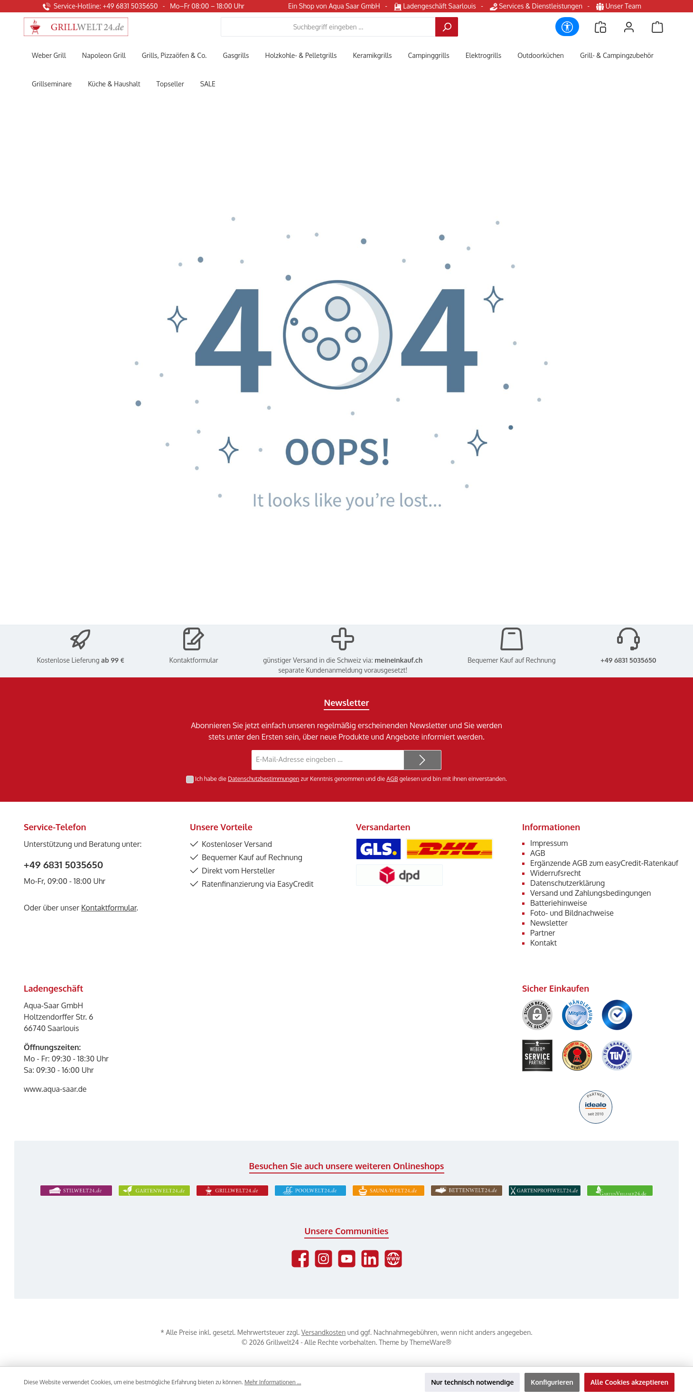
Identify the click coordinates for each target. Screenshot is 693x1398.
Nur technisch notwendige (472, 1382)
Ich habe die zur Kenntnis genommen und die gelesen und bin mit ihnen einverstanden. (351, 778)
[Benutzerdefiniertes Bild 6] (617, 1055)
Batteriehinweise (558, 903)
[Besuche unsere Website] (393, 1258)
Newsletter (549, 923)
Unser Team (619, 6)
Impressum (549, 843)
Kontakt (543, 943)
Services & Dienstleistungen (536, 6)
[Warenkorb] (657, 27)
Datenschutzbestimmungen (263, 778)
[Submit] (422, 760)
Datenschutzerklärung (567, 883)
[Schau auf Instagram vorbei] (323, 1258)
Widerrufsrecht (555, 873)
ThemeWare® (430, 1342)
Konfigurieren (552, 1382)
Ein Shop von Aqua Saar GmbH (334, 6)
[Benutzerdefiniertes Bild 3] (617, 1015)
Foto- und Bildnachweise (572, 913)
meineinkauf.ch (398, 660)
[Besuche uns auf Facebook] (300, 1258)
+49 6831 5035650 (628, 660)
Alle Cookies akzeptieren (629, 1382)
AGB (392, 778)
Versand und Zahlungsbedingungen (590, 893)
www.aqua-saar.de (55, 1089)
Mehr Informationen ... (272, 1382)
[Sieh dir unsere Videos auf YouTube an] (346, 1258)
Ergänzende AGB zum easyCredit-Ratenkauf (604, 863)
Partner (542, 933)
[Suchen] (446, 27)
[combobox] (328, 27)
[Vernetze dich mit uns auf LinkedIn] (370, 1258)
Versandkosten (323, 1332)
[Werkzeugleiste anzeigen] (567, 26)
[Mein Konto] (629, 27)
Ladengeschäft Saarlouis (435, 6)
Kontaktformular (193, 660)
